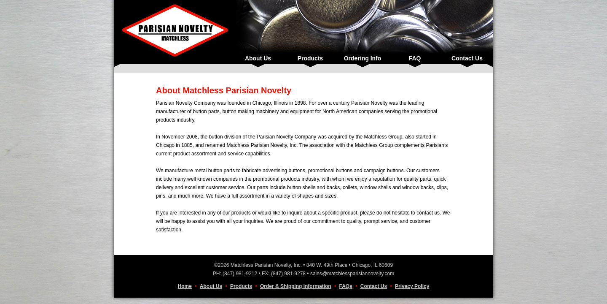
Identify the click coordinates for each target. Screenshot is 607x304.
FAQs (345, 286)
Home (185, 286)
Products (310, 58)
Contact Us (467, 58)
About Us (258, 58)
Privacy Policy (412, 286)
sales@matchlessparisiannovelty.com (352, 274)
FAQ (415, 58)
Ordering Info (362, 58)
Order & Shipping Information (295, 286)
